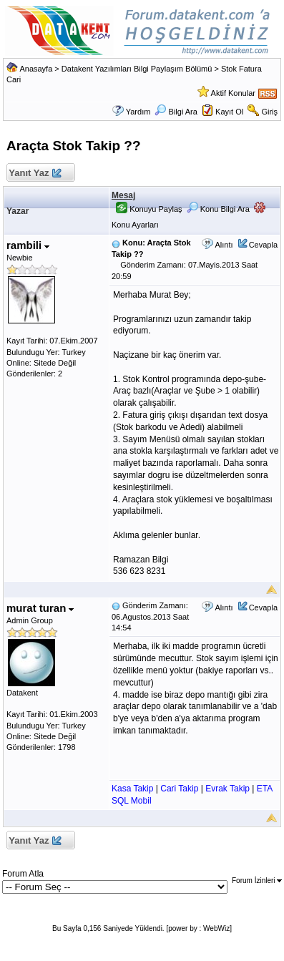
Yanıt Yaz (34, 173)
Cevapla (263, 244)
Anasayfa (35, 68)
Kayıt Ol (229, 111)
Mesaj (123, 195)
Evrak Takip (227, 789)
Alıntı (223, 244)
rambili (27, 245)
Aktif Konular (233, 93)
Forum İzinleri (257, 880)
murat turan (40, 608)
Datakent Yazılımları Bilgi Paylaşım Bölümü (137, 68)
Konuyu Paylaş (149, 209)
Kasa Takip (132, 789)
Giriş (269, 111)
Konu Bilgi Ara (218, 209)
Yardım (138, 111)
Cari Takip (179, 789)
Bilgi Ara (176, 111)
